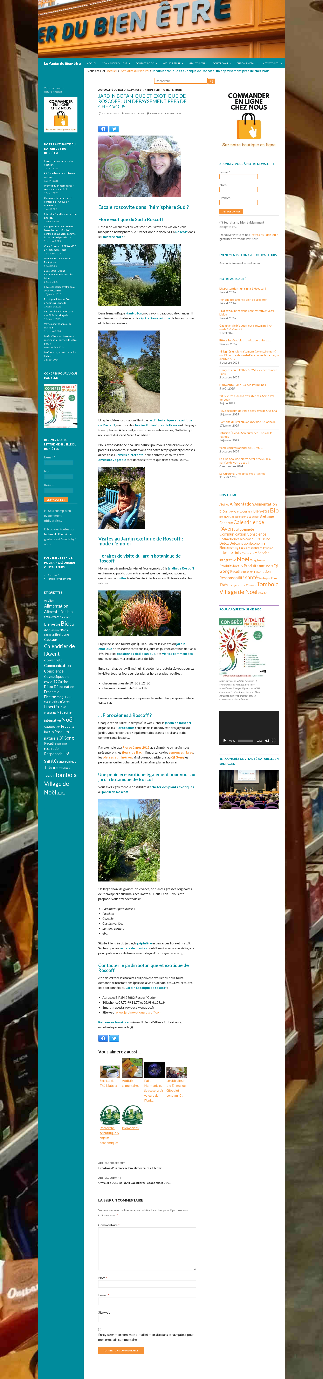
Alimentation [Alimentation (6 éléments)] (242, 503)
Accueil (92, 63)
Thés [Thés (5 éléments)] (223, 585)
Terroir (176, 89)
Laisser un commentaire (165, 113)
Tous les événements (59, 578)
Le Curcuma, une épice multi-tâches (242, 473)
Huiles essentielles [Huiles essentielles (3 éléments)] (250, 548)
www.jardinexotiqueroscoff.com (139, 1012)
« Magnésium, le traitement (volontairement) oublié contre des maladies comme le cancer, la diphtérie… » (249, 355)
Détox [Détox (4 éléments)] (224, 543)
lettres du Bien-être (264, 235)
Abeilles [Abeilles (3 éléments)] (224, 504)
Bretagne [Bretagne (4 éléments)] (267, 516)
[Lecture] (225, 741)
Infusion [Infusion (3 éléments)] (268, 548)
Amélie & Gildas (134, 113)
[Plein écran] (274, 741)
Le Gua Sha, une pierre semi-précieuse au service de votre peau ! (245, 460)
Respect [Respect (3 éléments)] (248, 571)
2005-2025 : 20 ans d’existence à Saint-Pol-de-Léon (58, 274)
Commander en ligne (114, 63)
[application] (249, 728)
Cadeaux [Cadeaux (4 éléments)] (226, 523)
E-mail (103, 1295)
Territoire (161, 89)
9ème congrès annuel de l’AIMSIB (241, 447)
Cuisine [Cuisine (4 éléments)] (264, 539)
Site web (104, 1312)
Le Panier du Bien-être (62, 63)
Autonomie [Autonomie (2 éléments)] (247, 511)
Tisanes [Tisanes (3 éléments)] (251, 585)
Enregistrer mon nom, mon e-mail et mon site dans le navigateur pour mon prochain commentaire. (146, 1337)
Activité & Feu (271, 63)
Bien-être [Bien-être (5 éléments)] (261, 511)
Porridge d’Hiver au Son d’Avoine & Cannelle (247, 421)
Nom (103, 1278)
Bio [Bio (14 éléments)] (274, 510)
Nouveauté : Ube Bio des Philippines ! (243, 384)
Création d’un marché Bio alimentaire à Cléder (147, 1165)
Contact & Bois (145, 63)
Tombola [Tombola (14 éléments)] (267, 584)
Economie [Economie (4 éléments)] (257, 543)
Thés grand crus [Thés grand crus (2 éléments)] (236, 585)
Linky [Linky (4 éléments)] (237, 553)
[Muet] (267, 741)
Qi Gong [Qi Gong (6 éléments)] (66, 737)
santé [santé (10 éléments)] (251, 577)
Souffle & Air (221, 63)
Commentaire (109, 1225)
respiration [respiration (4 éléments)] (262, 571)
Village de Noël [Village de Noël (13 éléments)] (238, 591)
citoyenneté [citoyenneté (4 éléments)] (245, 529)
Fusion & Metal (246, 63)
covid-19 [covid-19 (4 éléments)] (252, 539)
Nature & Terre (171, 63)
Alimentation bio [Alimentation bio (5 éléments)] (58, 611)
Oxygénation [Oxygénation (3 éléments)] (258, 560)
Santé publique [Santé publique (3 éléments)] (267, 578)
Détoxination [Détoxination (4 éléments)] (239, 543)
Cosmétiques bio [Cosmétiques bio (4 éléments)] (232, 539)
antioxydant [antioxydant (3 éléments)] (233, 511)
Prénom (225, 198)
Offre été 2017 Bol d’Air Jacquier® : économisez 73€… (147, 1179)
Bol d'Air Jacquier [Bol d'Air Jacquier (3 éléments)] (230, 516)
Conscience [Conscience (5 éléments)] (256, 534)
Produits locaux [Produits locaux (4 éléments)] (231, 566)
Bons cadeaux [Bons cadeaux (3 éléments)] (250, 516)
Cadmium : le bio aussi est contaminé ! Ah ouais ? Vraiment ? (58, 201)
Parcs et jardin (142, 89)
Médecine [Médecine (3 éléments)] (248, 553)
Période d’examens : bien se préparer (243, 299)
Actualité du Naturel (135, 71)
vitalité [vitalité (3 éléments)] (262, 593)
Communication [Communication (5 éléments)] (232, 534)
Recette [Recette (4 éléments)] (236, 571)
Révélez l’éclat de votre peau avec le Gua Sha (248, 410)
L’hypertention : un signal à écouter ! (242, 288)
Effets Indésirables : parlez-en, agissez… (245, 340)
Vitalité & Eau (197, 63)
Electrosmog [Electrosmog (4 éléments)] (229, 548)
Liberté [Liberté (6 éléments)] (226, 552)
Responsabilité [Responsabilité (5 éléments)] (232, 577)
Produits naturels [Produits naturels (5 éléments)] (258, 566)
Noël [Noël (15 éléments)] (243, 559)
